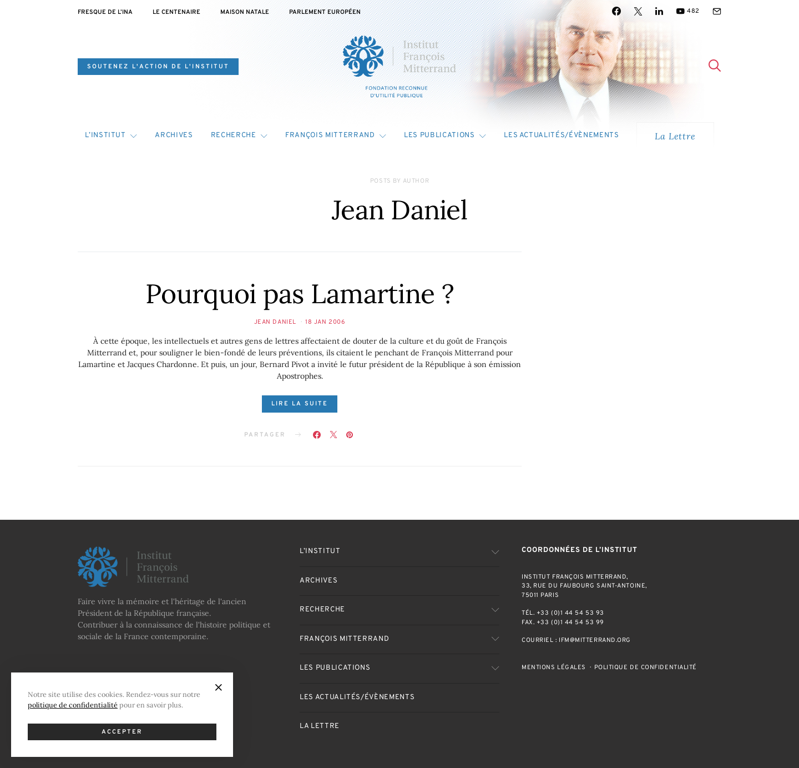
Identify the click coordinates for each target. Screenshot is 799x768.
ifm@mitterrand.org (595, 640)
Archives (174, 135)
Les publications (439, 135)
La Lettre (675, 136)
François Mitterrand (330, 135)
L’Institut (105, 135)
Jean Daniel (275, 322)
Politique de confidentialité (645, 667)
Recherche (233, 135)
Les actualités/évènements (561, 135)
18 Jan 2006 (325, 322)
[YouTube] (688, 11)
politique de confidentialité (73, 704)
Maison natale (244, 12)
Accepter (122, 732)
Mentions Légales (554, 667)
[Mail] (716, 11)
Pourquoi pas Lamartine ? (299, 293)
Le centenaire (176, 12)
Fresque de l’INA (105, 12)
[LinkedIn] (659, 11)
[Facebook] (616, 11)
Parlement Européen (325, 12)
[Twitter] (638, 11)
